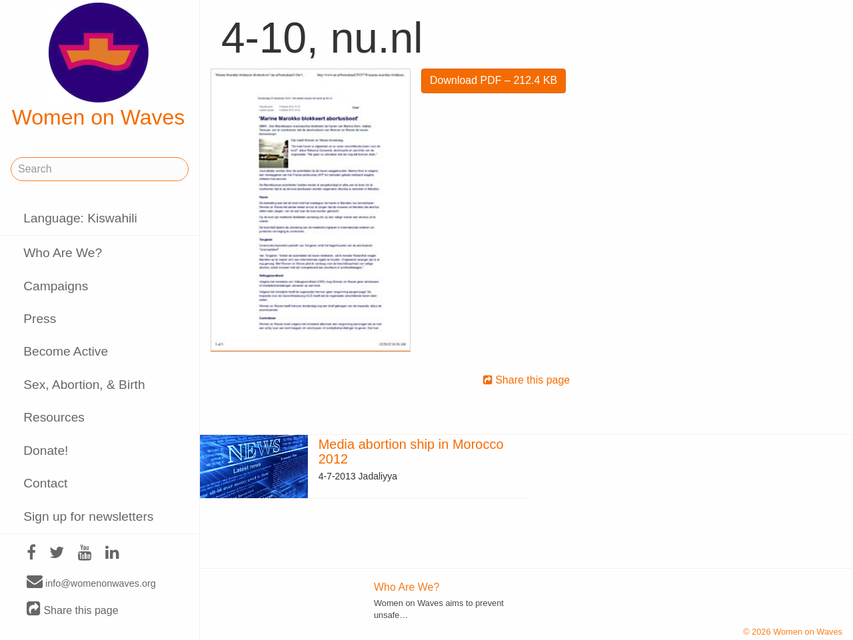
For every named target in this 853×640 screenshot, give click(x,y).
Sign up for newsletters (88, 516)
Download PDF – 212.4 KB (493, 80)
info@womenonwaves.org (91, 582)
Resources (54, 417)
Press (39, 319)
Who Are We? (62, 253)
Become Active (65, 351)
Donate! (45, 451)
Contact (45, 483)
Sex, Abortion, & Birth (84, 385)
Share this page (73, 610)
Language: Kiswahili (80, 218)
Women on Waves (98, 66)
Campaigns (55, 286)
